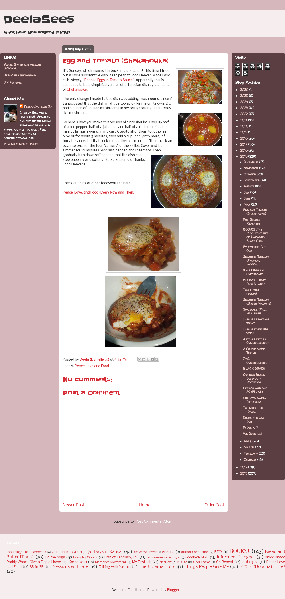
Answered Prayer (145, 552)
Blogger (173, 590)
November (251, 168)
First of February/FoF (121, 557)
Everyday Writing (85, 557)
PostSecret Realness (251, 221)
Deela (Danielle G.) (38, 106)
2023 (244, 108)
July (247, 192)
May (247, 204)
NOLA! (182, 562)
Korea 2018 (78, 562)
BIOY (218, 552)
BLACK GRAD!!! (254, 368)
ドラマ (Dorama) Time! (262, 567)
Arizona (168, 552)
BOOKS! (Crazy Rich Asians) (254, 282)
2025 (244, 95)
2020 (244, 126)
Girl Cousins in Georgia (163, 557)
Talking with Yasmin (115, 567)
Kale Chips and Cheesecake (254, 272)
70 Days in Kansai (105, 552)
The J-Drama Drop (156, 567)
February (251, 453)
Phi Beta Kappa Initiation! (254, 400)
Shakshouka (77, 89)
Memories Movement (110, 562)
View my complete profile (22, 144)
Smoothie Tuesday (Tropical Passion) (256, 260)
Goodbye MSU (196, 557)
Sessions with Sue (70, 567)
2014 (244, 467)
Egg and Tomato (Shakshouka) (255, 212)
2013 (244, 473)
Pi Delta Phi (251, 427)
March (249, 447)
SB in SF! (37, 567)
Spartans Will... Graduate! (255, 311)
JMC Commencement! (256, 361)
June (247, 198)
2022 (244, 114)
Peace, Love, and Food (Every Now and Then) (98, 192)
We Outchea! (252, 434)
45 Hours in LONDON (67, 552)
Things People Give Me (207, 567)
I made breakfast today (256, 321)
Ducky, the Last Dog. (254, 419)
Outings (249, 562)
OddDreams (201, 562)
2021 (244, 120)
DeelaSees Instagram (20, 75)
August (249, 186)
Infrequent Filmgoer (236, 557)
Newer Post (74, 505)
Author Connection (195, 552)
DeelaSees (39, 19)
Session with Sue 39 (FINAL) (255, 390)
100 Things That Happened (26, 552)
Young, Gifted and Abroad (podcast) (22, 66)
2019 (244, 132)
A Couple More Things (254, 351)
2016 (244, 150)
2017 (244, 144)
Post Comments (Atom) (155, 521)
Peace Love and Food (92, 366)
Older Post (214, 505)
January (250, 459)
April (248, 441)
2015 (244, 156)
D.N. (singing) (13, 82)
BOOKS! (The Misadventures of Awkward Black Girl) (255, 235)
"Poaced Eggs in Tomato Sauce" (108, 80)
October (250, 174)
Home (144, 505)
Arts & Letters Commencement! (256, 341)
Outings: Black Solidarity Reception (254, 378)
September (252, 180)
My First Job (141, 562)
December (251, 162)
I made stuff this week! (255, 331)
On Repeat (224, 562)
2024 (244, 102)
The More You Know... (253, 410)
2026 (244, 89)
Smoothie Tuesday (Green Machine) (257, 301)
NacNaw (166, 562)
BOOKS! (240, 552)
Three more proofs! (251, 292)
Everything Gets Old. (255, 249)
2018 (244, 138)
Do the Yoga (55, 557)
